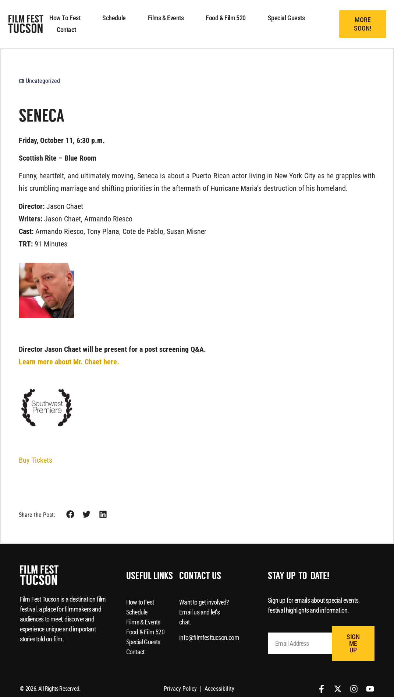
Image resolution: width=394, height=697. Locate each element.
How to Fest (64, 18)
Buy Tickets (35, 460)
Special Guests (286, 18)
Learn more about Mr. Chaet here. (69, 361)
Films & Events (166, 18)
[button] (362, 24)
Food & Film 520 (225, 18)
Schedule (113, 18)
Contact (66, 30)
